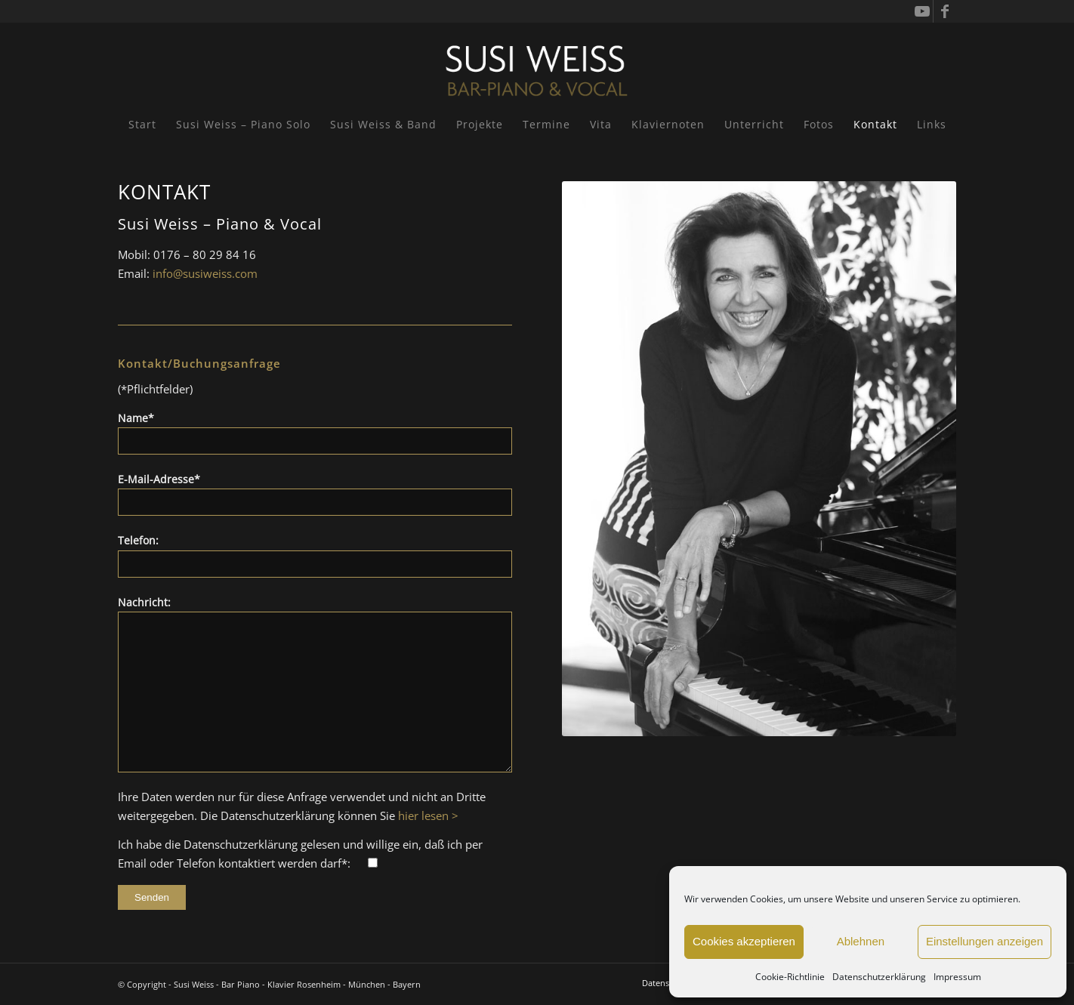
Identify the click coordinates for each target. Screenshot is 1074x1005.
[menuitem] (142, 124)
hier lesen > (428, 815)
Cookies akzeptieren (744, 941)
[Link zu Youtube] (922, 11)
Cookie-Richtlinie (790, 976)
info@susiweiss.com (205, 273)
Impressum (957, 976)
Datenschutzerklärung (879, 976)
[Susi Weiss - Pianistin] (537, 64)
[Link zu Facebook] (945, 11)
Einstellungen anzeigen (984, 941)
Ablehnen (860, 941)
